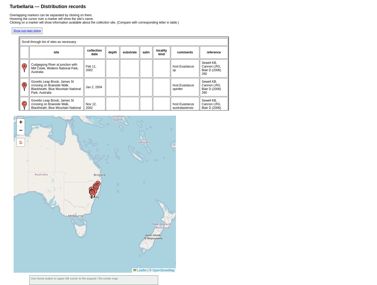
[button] (92, 194)
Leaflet (140, 270)
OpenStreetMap (163, 270)
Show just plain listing (27, 30)
